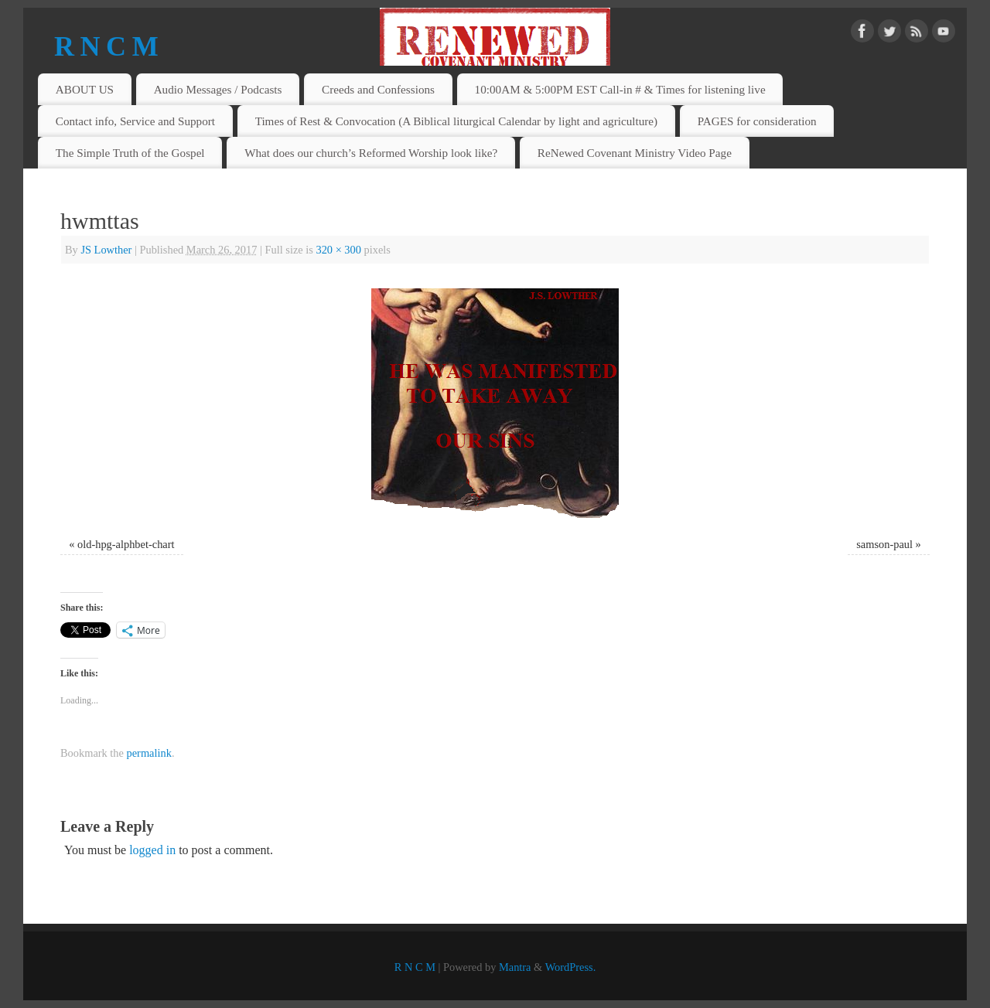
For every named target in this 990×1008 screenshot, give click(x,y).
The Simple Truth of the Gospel (130, 152)
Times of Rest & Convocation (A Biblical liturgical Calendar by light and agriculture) (456, 121)
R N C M (106, 46)
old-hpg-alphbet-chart (125, 544)
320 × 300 (338, 249)
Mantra (515, 967)
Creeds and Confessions (378, 89)
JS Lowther (105, 249)
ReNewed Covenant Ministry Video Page (635, 152)
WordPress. (570, 967)
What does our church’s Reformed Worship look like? (370, 152)
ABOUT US (85, 89)
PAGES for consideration (757, 121)
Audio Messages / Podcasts (218, 89)
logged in (152, 849)
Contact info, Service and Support (135, 121)
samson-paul (884, 544)
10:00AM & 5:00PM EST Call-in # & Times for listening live (620, 89)
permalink (149, 753)
